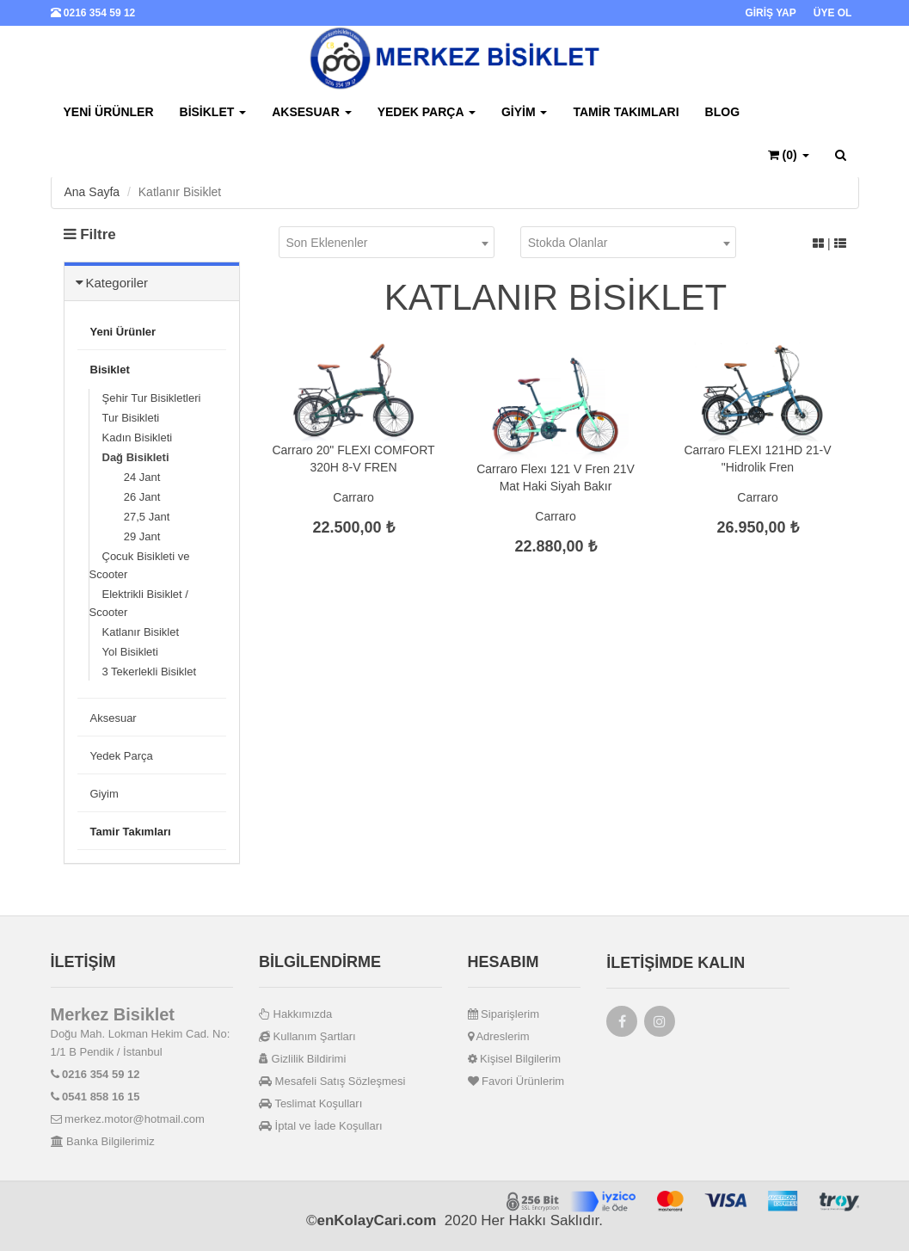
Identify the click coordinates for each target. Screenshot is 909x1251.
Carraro (353, 497)
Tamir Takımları (626, 112)
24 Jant (131, 477)
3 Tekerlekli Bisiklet (149, 671)
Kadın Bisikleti (137, 437)
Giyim (524, 112)
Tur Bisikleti (131, 417)
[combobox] (386, 242)
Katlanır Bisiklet (141, 632)
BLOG (722, 112)
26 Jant (131, 496)
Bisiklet (213, 112)
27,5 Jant (136, 516)
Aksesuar (311, 112)
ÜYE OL (833, 13)
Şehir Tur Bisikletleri (151, 397)
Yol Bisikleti (130, 651)
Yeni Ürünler (109, 112)
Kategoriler (117, 282)
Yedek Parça (427, 112)
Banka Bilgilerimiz (103, 1141)
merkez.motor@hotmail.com (128, 1118)
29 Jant (131, 536)
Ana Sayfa (92, 192)
